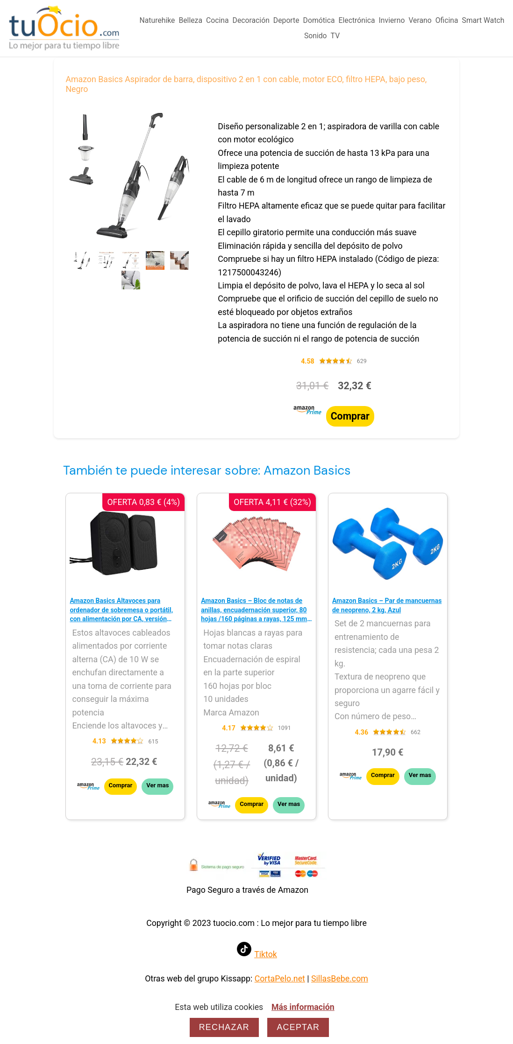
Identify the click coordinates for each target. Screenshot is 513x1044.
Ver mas (157, 785)
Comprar (350, 416)
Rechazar (224, 1027)
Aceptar (298, 1027)
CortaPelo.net (280, 978)
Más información (303, 1007)
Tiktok (265, 954)
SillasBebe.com (339, 978)
